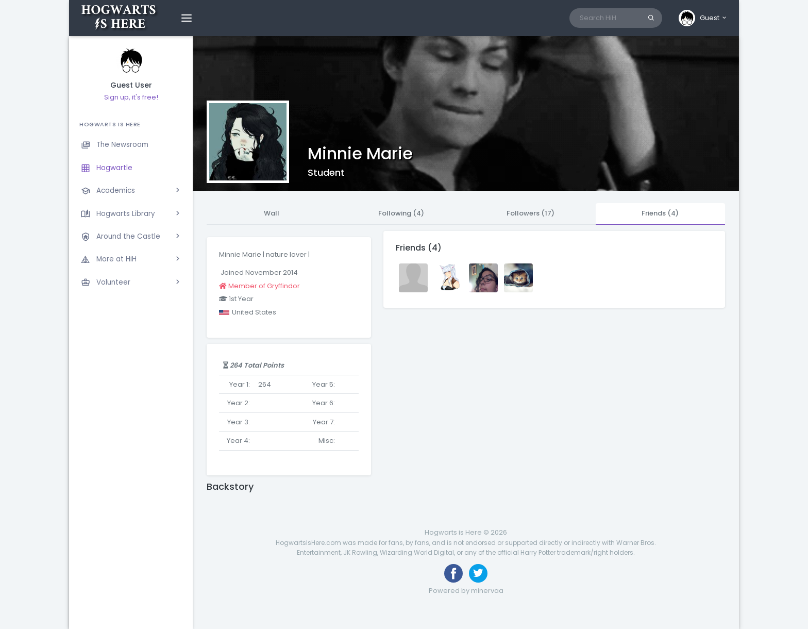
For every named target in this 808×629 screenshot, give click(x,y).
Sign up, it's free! (131, 97)
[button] (703, 18)
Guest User (131, 85)
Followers (530, 213)
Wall (271, 213)
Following (401, 213)
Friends (660, 213)
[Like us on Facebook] (453, 573)
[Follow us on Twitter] (478, 573)
